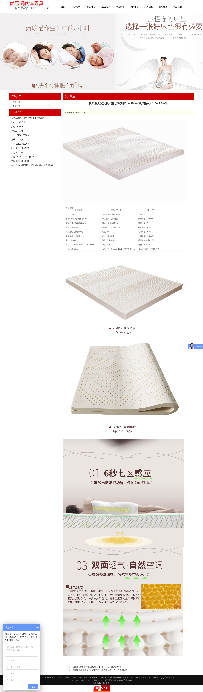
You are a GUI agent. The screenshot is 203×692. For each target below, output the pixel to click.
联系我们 (177, 6)
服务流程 (148, 6)
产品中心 (91, 6)
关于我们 (77, 6)
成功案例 (106, 6)
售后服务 (163, 6)
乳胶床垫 (16, 106)
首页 (63, 6)
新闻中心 (134, 6)
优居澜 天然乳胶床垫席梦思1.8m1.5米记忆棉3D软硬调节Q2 (96, 667)
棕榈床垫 (16, 102)
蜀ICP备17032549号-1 (101, 683)
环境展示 (120, 6)
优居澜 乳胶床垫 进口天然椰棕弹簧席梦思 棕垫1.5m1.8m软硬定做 (99, 670)
